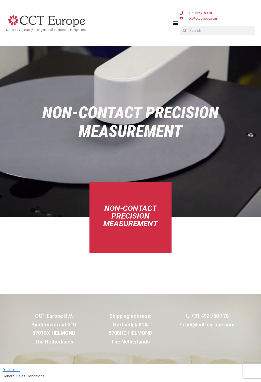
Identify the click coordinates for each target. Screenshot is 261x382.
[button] (175, 23)
